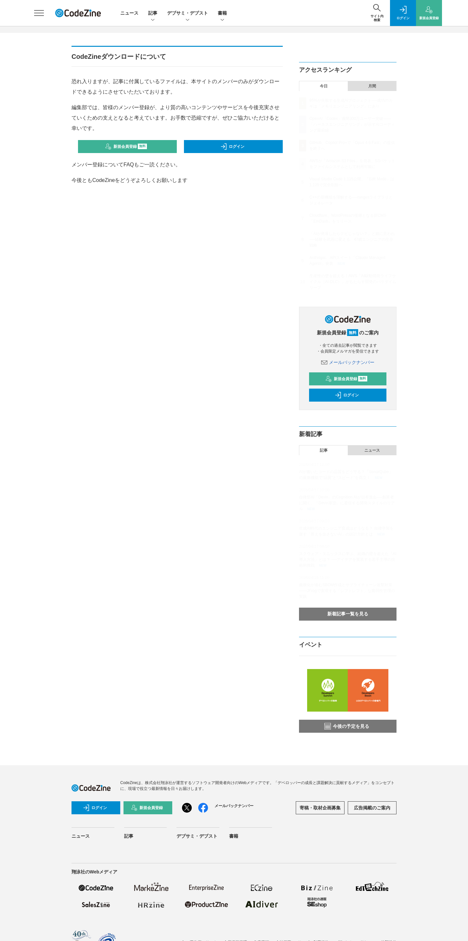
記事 (152, 13)
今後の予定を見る (346, 726)
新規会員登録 (126, 146)
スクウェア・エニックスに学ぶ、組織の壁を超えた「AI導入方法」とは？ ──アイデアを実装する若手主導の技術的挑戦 (347, 559)
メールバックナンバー (347, 362)
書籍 (222, 13)
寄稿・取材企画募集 (320, 807)
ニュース (129, 13)
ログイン (232, 146)
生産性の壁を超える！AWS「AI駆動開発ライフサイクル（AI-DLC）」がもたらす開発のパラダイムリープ (352, 282)
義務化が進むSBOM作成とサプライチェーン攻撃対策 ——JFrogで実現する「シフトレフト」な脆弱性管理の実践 (347, 591)
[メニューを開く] (39, 13)
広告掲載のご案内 (372, 807)
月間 (372, 86)
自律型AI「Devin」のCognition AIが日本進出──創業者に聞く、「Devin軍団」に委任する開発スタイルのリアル (347, 503)
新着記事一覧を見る (347, 613)
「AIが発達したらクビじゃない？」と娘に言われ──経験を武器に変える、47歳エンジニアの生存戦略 (352, 239)
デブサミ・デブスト (187, 13)
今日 (324, 86)
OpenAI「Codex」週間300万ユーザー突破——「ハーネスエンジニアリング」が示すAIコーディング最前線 (352, 124)
